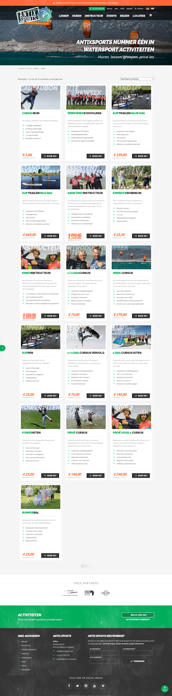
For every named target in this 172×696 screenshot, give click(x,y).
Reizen (123, 16)
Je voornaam (95, 644)
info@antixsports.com (64, 646)
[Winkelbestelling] (137, 79)
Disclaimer (91, 692)
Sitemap (84, 692)
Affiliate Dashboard (29, 645)
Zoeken (139, 9)
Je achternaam (129, 644)
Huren (75, 16)
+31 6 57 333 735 (96, 9)
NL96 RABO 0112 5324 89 (66, 654)
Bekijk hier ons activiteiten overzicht (138, 611)
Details (115, 3)
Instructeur (93, 16)
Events (110, 16)
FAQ (116, 9)
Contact (129, 9)
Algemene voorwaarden (104, 692)
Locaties (138, 16)
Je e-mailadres (96, 652)
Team (122, 9)
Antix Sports (76, 692)
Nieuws (109, 9)
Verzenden (137, 656)
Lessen (62, 16)
